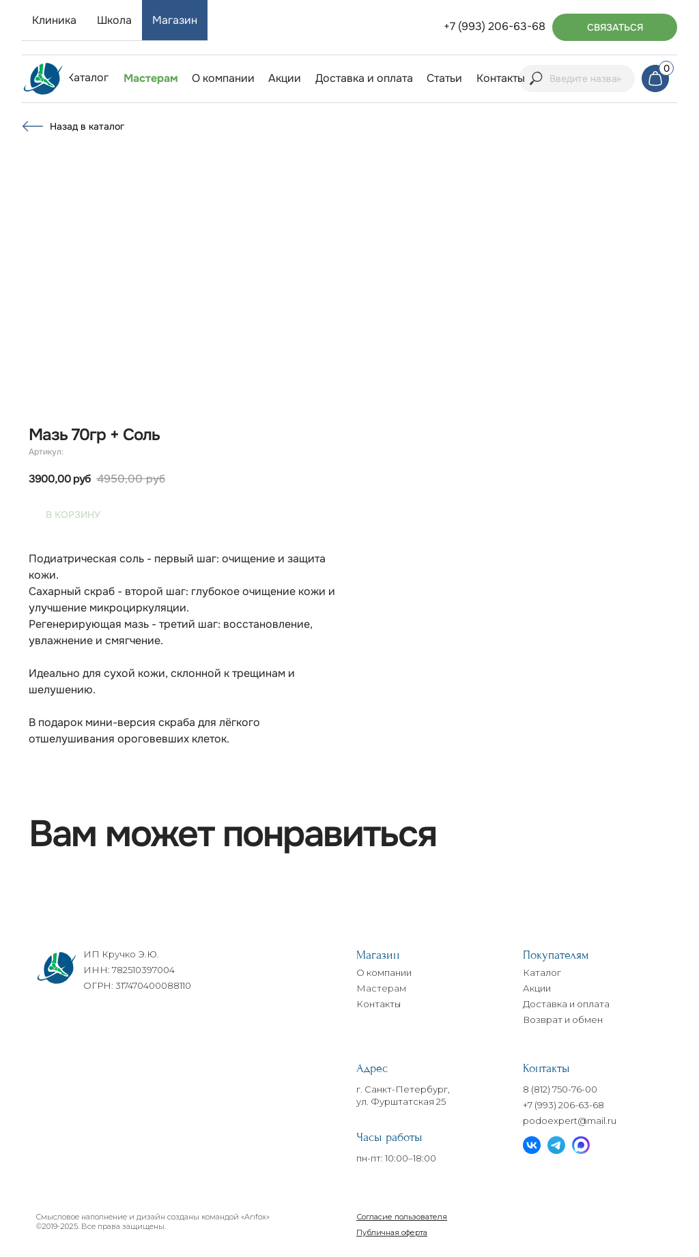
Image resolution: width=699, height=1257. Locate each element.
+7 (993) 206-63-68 (563, 1104)
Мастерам (381, 988)
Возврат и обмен (563, 1019)
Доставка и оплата (566, 1003)
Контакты (378, 1003)
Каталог (542, 972)
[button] (614, 27)
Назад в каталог (87, 126)
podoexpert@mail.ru (569, 1120)
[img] (43, 79)
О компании (384, 972)
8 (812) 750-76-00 (560, 1089)
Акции (537, 988)
